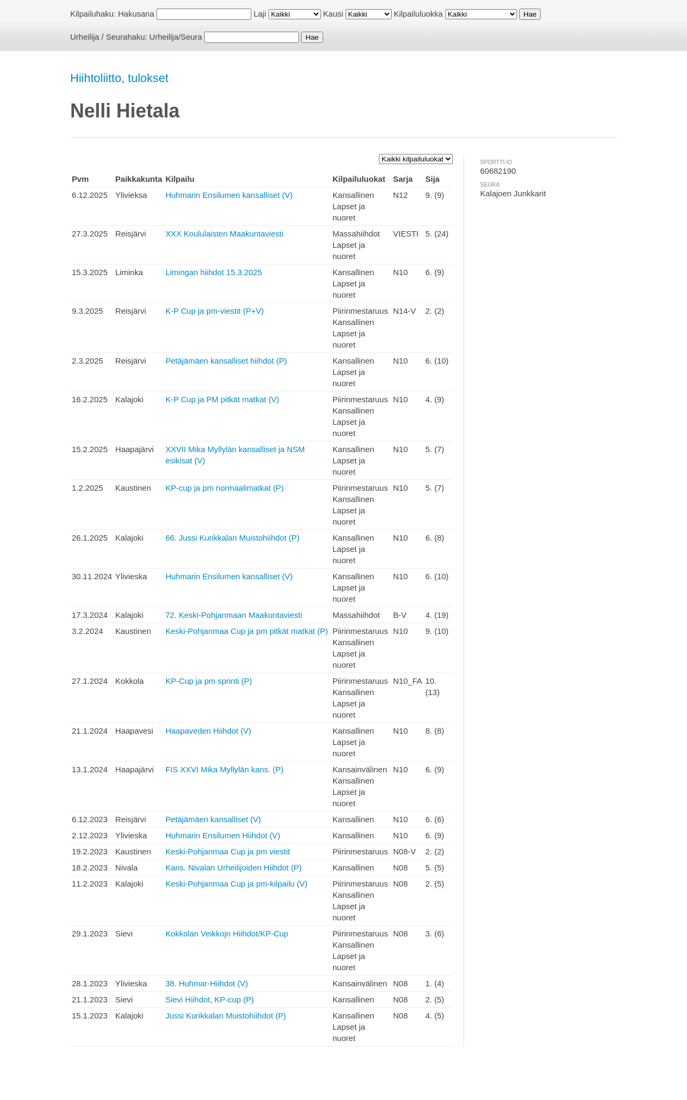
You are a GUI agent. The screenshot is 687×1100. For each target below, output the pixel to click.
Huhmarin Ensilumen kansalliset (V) (229, 195)
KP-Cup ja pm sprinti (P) (209, 680)
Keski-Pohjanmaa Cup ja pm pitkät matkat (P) (247, 631)
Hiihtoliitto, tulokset (119, 78)
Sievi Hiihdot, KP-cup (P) (210, 999)
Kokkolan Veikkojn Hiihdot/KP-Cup (227, 933)
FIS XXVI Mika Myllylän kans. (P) (224, 769)
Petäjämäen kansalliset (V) (213, 819)
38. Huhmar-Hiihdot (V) (207, 983)
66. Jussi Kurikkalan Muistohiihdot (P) (233, 537)
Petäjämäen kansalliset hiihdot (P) (226, 360)
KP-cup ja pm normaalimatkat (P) (225, 487)
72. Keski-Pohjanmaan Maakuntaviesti (234, 614)
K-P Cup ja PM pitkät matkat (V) (222, 399)
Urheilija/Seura (176, 36)
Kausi (333, 13)
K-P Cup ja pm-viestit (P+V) (215, 310)
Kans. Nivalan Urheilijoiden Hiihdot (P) (234, 867)
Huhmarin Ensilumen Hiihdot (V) (223, 835)
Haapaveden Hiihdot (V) (208, 730)
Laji (259, 13)
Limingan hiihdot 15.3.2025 (214, 272)
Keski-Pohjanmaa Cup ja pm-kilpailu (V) (237, 883)
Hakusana (136, 13)
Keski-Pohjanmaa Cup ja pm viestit (228, 851)
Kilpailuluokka (418, 13)
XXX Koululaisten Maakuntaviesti (224, 233)
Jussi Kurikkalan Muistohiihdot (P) (226, 1015)
